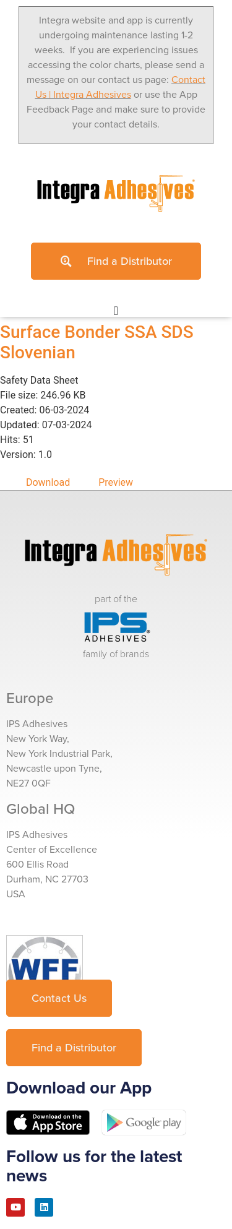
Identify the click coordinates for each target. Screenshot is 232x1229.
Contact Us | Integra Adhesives (120, 86)
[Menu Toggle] (116, 310)
